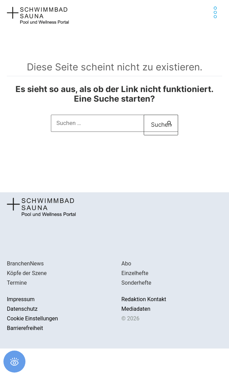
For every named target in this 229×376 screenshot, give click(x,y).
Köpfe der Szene (27, 273)
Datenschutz (22, 309)
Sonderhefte (136, 283)
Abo (126, 263)
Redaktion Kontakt (143, 299)
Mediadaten (135, 309)
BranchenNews (25, 263)
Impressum (21, 299)
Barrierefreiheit (25, 328)
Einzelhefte (135, 273)
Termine (17, 283)
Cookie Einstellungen (32, 318)
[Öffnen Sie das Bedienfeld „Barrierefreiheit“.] (14, 362)
